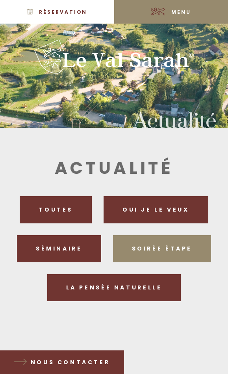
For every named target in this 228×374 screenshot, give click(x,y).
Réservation (63, 12)
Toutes (56, 210)
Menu (181, 12)
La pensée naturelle (114, 287)
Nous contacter (70, 362)
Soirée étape (162, 248)
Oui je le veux (155, 210)
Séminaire (59, 248)
